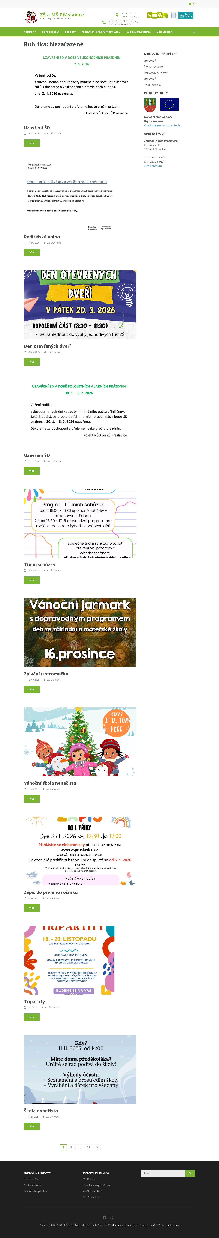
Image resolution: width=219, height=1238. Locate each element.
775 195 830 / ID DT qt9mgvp (124, 21)
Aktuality (30, 31)
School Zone (117, 1225)
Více (31, 143)
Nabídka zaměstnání (138, 31)
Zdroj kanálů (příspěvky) (96, 1185)
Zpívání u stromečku (46, 674)
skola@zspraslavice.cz (121, 24)
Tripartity (34, 1001)
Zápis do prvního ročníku (51, 892)
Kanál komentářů (92, 1191)
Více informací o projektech (162, 125)
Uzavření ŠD (37, 127)
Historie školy (50, 31)
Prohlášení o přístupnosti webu (101, 31)
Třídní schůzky (40, 564)
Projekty (70, 31)
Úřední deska (164, 31)
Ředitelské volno (42, 237)
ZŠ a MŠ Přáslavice (62, 15)
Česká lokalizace (91, 1197)
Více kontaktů (153, 166)
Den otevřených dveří (47, 346)
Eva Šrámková (54, 133)
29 (90, 1147)
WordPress (158, 1225)
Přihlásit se (88, 1179)
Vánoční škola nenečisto (50, 783)
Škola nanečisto (41, 1111)
